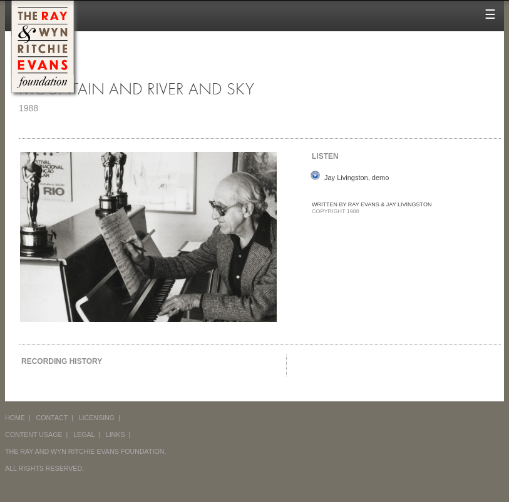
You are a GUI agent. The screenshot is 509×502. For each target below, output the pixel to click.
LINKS (115, 434)
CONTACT (52, 417)
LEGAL (84, 434)
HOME (15, 417)
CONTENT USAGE (34, 434)
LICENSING (97, 417)
